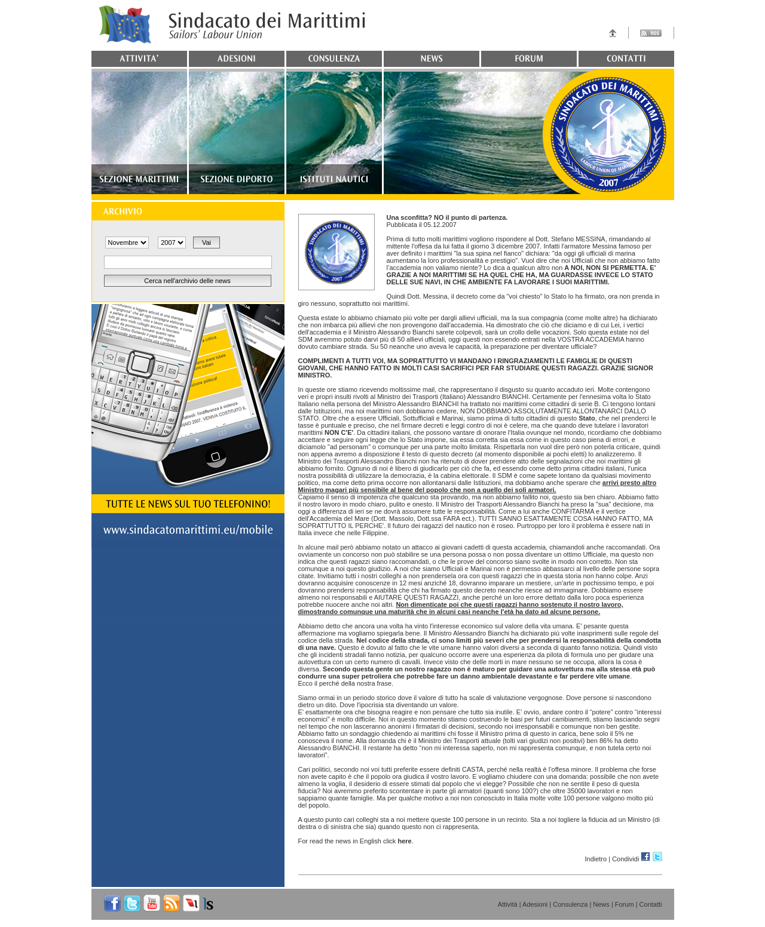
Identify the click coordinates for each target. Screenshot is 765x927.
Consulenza (570, 904)
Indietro (596, 858)
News (601, 904)
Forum (624, 904)
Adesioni (534, 904)
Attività (508, 904)
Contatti (650, 904)
